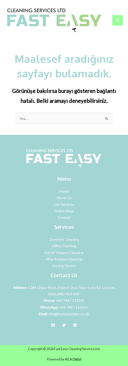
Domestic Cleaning (64, 239)
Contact (64, 217)
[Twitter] (64, 325)
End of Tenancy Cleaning (64, 252)
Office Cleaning (64, 246)
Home (64, 191)
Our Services (64, 204)
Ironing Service (64, 265)
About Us (64, 197)
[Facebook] (53, 325)
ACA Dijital (73, 359)
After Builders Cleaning (64, 259)
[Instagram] (75, 325)
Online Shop (64, 211)
